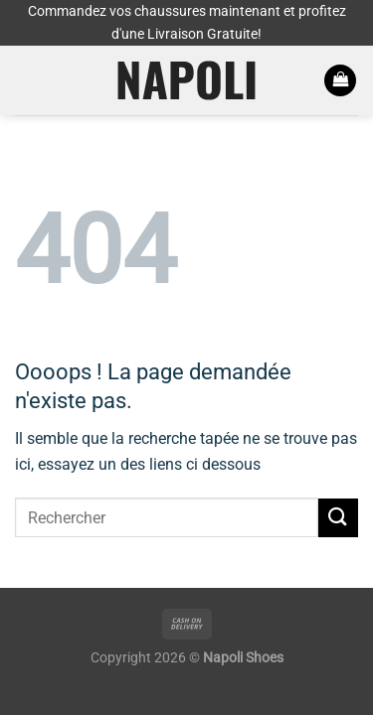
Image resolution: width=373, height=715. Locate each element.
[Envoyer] (338, 518)
